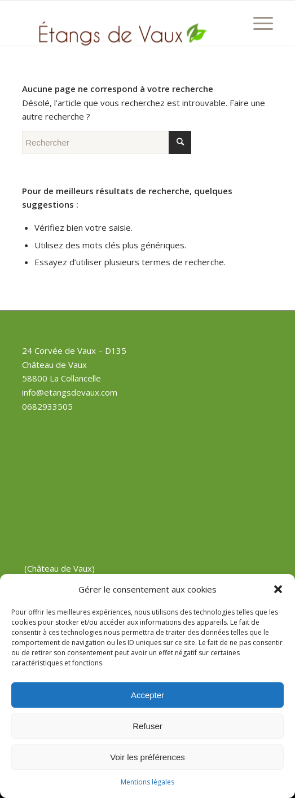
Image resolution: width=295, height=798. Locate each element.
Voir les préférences (147, 757)
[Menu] (257, 23)
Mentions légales (147, 782)
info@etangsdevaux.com (69, 392)
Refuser (147, 726)
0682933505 (47, 406)
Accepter (147, 695)
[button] (278, 589)
